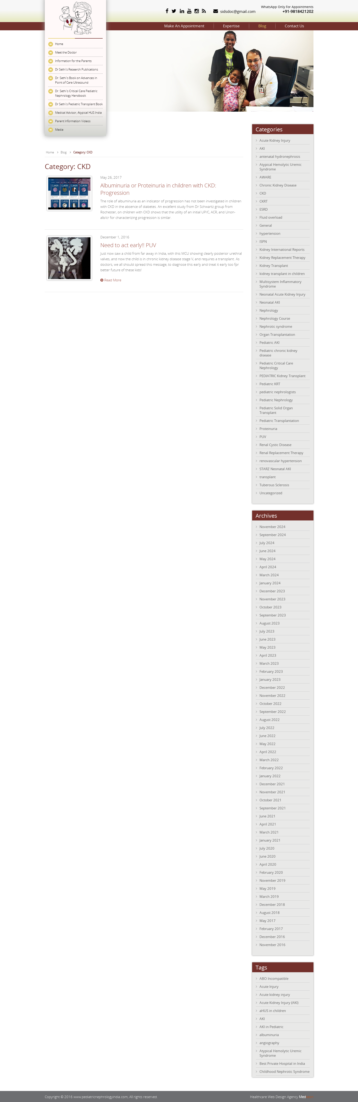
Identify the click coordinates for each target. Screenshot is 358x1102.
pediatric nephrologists (277, 391)
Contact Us (289, 25)
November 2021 (272, 791)
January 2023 (270, 679)
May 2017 (267, 920)
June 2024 (267, 550)
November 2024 (272, 526)
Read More (110, 279)
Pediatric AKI (269, 342)
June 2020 (267, 855)
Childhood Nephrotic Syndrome (284, 1071)
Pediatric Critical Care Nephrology (276, 365)
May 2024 (267, 558)
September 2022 (272, 711)
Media (59, 129)
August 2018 (269, 912)
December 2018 (272, 904)
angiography (269, 1042)
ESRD (263, 208)
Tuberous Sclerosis (274, 484)
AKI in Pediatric (271, 1026)
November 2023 (272, 598)
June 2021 (267, 815)
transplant (267, 476)
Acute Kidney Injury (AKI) (278, 1002)
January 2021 (270, 839)
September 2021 (272, 807)
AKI (262, 148)
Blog (245, 25)
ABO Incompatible (273, 978)
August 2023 (269, 622)
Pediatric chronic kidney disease (278, 352)
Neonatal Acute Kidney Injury (282, 293)
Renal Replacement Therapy (281, 452)
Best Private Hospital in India (282, 1063)
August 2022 (269, 719)
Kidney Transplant (273, 265)
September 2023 (272, 614)
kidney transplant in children (282, 273)
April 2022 (267, 751)
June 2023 (267, 638)
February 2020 (271, 872)
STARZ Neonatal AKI (275, 468)
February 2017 (271, 928)
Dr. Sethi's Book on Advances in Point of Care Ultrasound (76, 80)
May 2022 (267, 743)
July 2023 (266, 630)
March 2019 (269, 896)
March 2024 (269, 574)
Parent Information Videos (72, 121)
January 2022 (270, 775)
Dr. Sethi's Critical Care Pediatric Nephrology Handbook (76, 93)
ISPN (263, 241)
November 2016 (272, 944)
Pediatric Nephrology (276, 399)
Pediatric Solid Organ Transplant (276, 409)
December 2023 (272, 590)
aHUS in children (272, 1010)
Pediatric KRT (269, 383)
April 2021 (267, 823)
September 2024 (272, 534)
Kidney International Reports (281, 249)
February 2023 (271, 671)
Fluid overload (270, 217)
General (265, 225)
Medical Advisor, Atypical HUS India (78, 112)
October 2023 (270, 606)
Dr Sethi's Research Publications (76, 69)
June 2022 (267, 735)
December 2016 (272, 936)
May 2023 (267, 646)
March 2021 (269, 831)
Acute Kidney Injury (274, 140)
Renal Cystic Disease (275, 444)
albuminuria (269, 1034)
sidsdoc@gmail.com (238, 11)
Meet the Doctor (66, 52)
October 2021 (270, 799)
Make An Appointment (145, 25)
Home (59, 44)
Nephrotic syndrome (275, 326)
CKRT (263, 200)
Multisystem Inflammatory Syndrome (280, 283)
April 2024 (267, 566)
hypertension (269, 233)
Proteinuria (268, 428)
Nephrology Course (274, 318)
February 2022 (271, 767)
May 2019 (267, 888)
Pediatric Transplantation (279, 420)
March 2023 (269, 663)
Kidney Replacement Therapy (282, 257)
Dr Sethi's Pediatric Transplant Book (79, 104)
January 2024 (270, 582)
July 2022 (266, 727)
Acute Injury (269, 986)
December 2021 (272, 783)
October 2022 (270, 703)
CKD (262, 192)
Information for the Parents (73, 61)
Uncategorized (270, 492)
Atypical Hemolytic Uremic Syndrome (280, 166)
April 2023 (267, 655)
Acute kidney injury (274, 994)
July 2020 (266, 847)
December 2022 (272, 687)
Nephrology (268, 310)
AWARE (265, 176)
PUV (262, 436)
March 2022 (269, 759)
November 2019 (272, 880)
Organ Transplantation (277, 334)
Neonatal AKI (269, 302)
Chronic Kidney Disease (277, 184)
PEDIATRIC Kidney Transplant (282, 375)
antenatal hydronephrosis (279, 156)
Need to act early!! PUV (128, 244)
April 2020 (267, 864)
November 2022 (272, 695)
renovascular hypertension (280, 460)
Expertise (203, 25)
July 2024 (266, 542)
